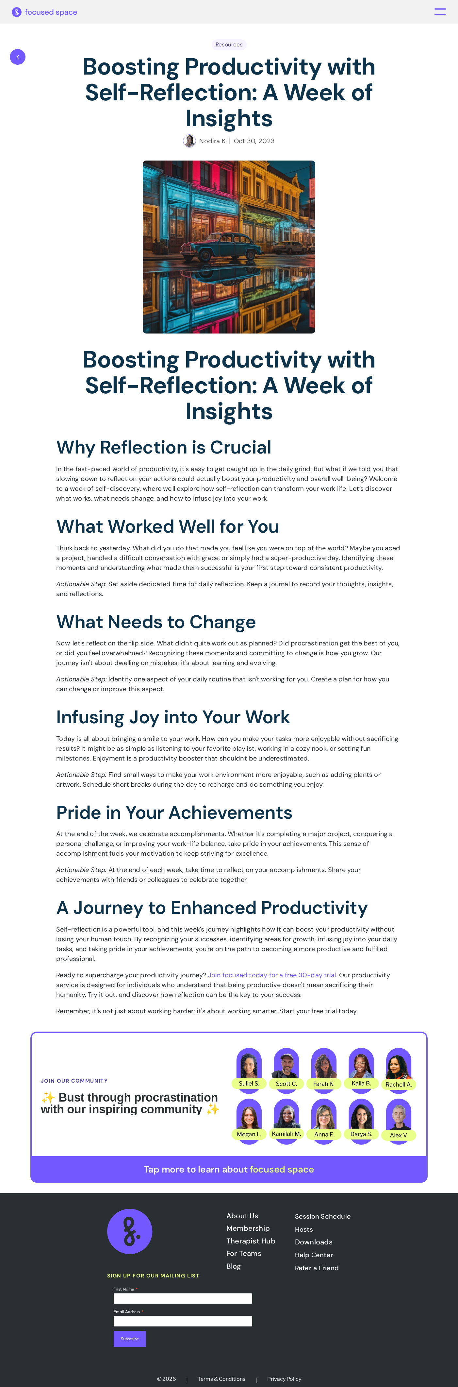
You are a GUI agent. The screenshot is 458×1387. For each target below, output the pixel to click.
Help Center (314, 1255)
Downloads (314, 1242)
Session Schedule (323, 1216)
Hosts (304, 1229)
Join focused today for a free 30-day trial (272, 975)
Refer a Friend (317, 1268)
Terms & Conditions (221, 1379)
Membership (248, 1228)
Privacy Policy (284, 1379)
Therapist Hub (250, 1241)
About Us (242, 1216)
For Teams (243, 1253)
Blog (233, 1266)
